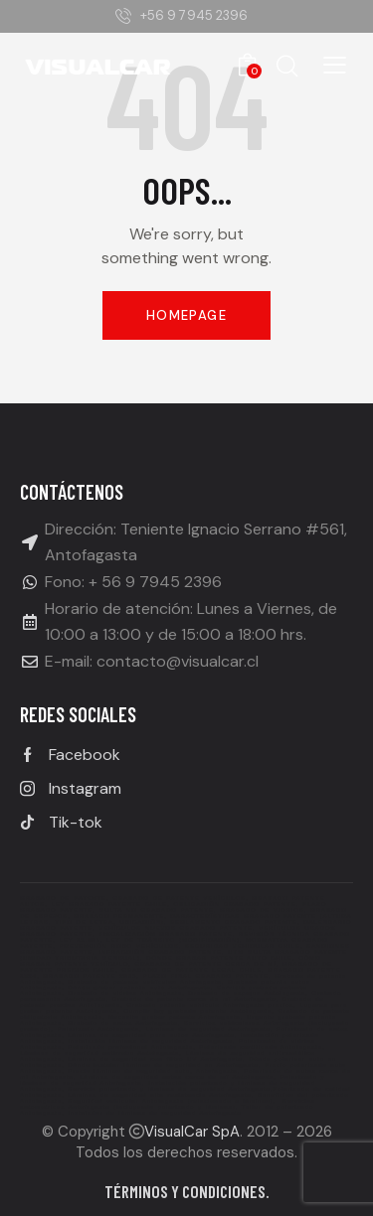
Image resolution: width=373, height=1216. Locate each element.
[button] (334, 64)
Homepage (186, 315)
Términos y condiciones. (187, 1191)
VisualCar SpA (192, 1131)
